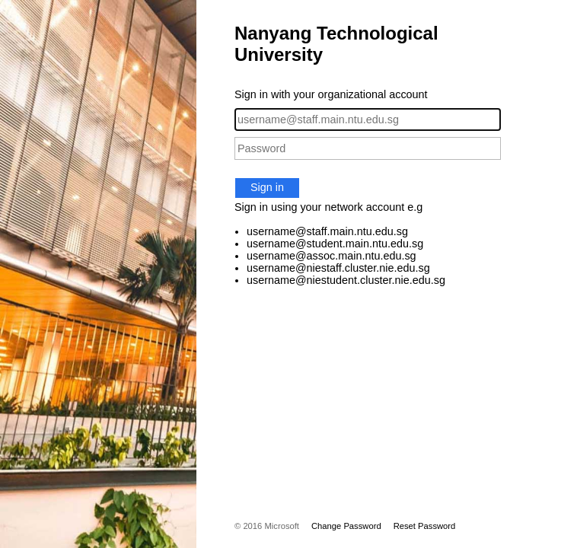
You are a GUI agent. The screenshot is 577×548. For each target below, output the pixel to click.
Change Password (346, 525)
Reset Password (425, 525)
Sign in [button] (267, 187)
